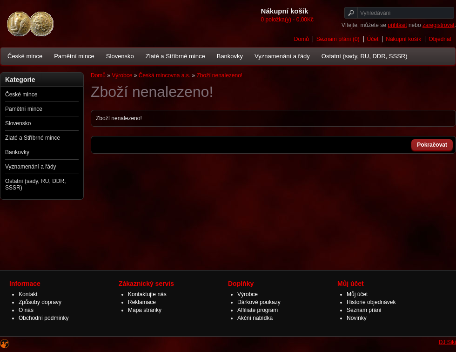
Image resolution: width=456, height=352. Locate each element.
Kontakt (28, 294)
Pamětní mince (74, 56)
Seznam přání (364, 310)
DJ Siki (447, 342)
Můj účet (357, 294)
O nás (26, 310)
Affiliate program (257, 310)
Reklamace (142, 302)
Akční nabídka (255, 318)
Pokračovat (432, 145)
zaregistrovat (438, 25)
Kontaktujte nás (147, 294)
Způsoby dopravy (40, 302)
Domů (301, 39)
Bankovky (230, 56)
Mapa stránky (144, 310)
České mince (24, 56)
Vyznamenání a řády (282, 56)
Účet (373, 39)
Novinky (357, 318)
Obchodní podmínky (43, 318)
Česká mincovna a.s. (164, 75)
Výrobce (122, 75)
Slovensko (120, 56)
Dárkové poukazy (259, 302)
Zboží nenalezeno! (219, 75)
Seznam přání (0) (338, 39)
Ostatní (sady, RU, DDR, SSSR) (365, 56)
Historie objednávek (371, 302)
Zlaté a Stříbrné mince (175, 56)
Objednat (440, 39)
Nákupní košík (403, 39)
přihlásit (397, 25)
